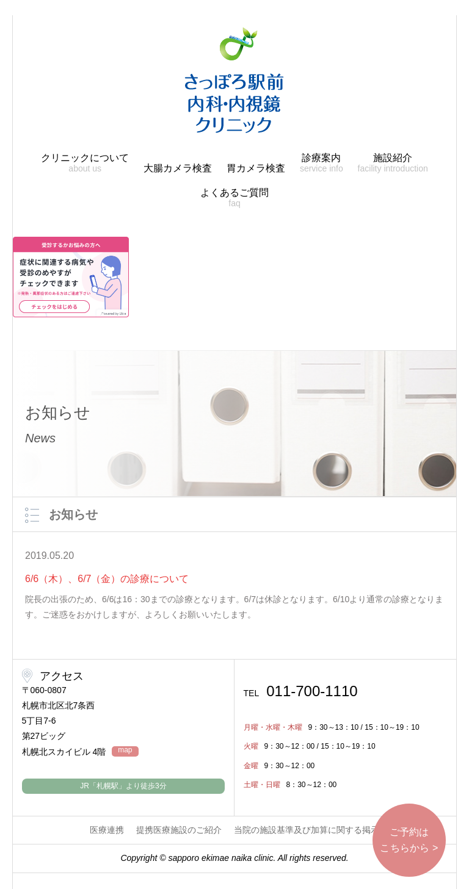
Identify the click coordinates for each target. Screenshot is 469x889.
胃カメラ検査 (256, 168)
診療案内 (321, 163)
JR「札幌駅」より (123, 786)
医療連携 (107, 830)
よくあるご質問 (234, 198)
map (125, 750)
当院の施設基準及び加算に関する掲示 (306, 830)
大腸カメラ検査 (178, 168)
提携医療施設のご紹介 (179, 830)
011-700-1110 (301, 691)
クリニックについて (85, 163)
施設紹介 (393, 163)
